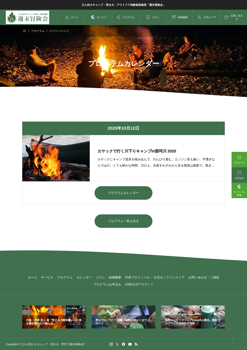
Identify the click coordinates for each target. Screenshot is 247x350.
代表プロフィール (137, 277)
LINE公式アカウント (139, 284)
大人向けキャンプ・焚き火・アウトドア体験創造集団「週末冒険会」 (123, 4)
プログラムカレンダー (123, 192)
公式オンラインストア (169, 277)
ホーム (32, 277)
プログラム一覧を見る (123, 221)
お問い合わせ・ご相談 (203, 277)
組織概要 (115, 277)
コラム (100, 277)
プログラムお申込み (107, 284)
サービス (47, 277)
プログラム (65, 277)
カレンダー (84, 277)
